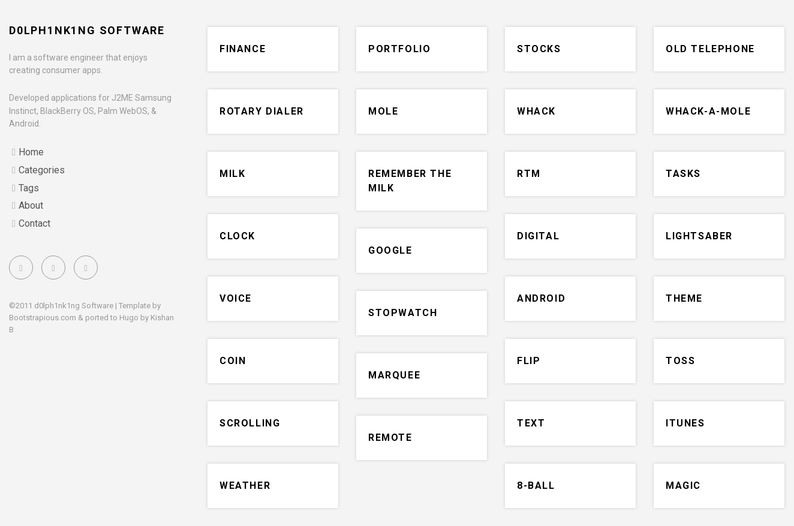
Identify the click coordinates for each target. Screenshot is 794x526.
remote (390, 437)
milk (232, 173)
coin (232, 360)
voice (235, 298)
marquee (394, 375)
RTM (529, 173)
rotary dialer (261, 111)
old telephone (710, 49)
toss (680, 360)
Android (541, 298)
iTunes (685, 423)
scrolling (249, 423)
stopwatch (402, 312)
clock (237, 236)
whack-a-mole (708, 111)
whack (536, 111)
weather (244, 485)
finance (242, 49)
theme (684, 298)
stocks (539, 49)
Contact (34, 223)
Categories (42, 170)
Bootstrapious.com (42, 317)
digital (538, 236)
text (531, 423)
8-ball (536, 485)
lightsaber (699, 236)
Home (31, 152)
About (31, 205)
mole (383, 111)
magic (683, 485)
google (390, 250)
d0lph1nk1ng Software (87, 30)
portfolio (399, 49)
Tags (29, 188)
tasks (683, 173)
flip (528, 360)
